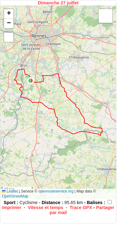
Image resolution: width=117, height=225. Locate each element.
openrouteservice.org (56, 191)
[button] (30, 80)
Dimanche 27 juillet (58, 2)
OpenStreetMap (15, 196)
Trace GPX (81, 207)
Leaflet (10, 191)
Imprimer (12, 207)
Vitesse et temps (45, 207)
